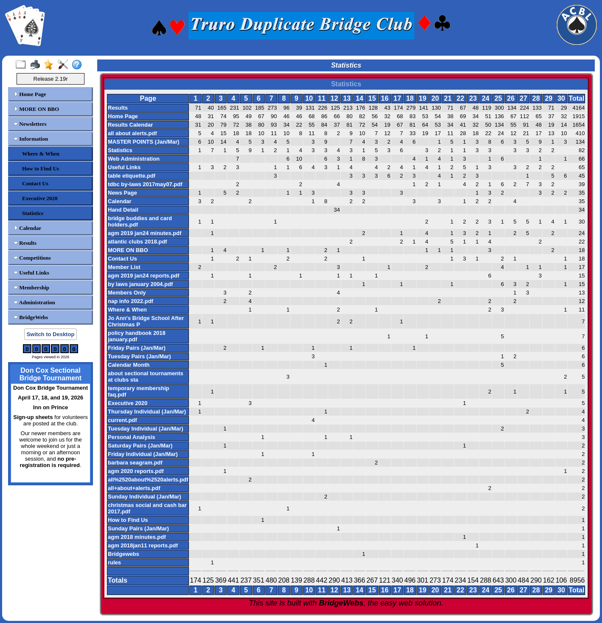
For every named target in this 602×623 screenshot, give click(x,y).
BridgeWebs (31, 317)
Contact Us (35, 183)
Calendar (27, 228)
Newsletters (30, 124)
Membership (31, 287)
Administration (34, 302)
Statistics (32, 213)
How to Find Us (40, 168)
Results (25, 243)
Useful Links (31, 272)
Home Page (30, 94)
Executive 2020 (39, 198)
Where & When (40, 153)
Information (31, 139)
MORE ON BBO (36, 109)
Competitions (32, 258)
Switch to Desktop (51, 334)
